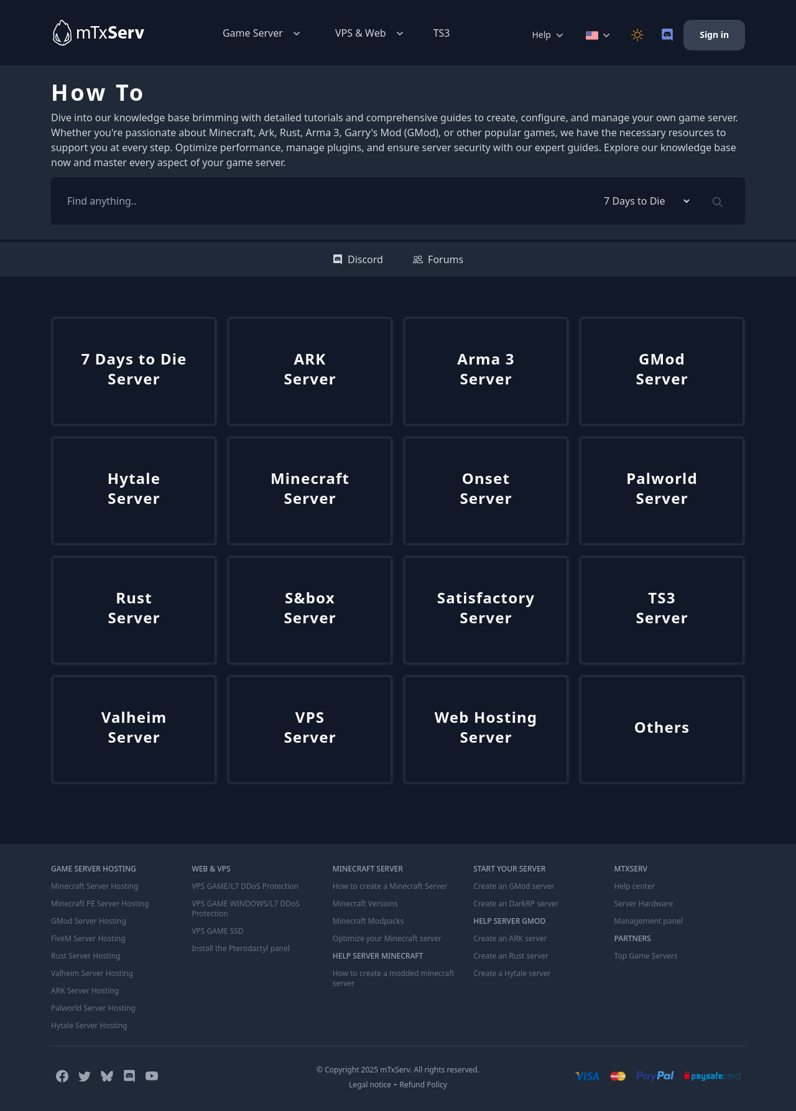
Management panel (648, 921)
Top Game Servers (646, 956)
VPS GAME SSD (217, 931)
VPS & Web (370, 33)
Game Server (263, 33)
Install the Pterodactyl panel (241, 949)
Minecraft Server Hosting (94, 886)
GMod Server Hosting (88, 921)
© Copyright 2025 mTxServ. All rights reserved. (398, 1069)
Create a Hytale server (511, 974)
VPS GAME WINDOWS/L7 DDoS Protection (245, 909)
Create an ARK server (510, 939)
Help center (634, 886)
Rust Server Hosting (85, 956)
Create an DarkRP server (515, 904)
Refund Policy (423, 1084)
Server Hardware (643, 904)
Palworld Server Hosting (93, 1008)
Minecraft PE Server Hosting (100, 904)
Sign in (714, 34)
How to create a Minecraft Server (390, 886)
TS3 (441, 33)
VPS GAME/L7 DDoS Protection (245, 886)
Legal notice (370, 1084)
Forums (438, 259)
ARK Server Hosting (85, 991)
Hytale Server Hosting (89, 1026)
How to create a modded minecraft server (394, 978)
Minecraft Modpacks (368, 921)
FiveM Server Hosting (88, 939)
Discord (358, 259)
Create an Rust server (510, 956)
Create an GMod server (513, 886)
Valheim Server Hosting (92, 974)
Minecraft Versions (365, 904)
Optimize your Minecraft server (387, 939)
